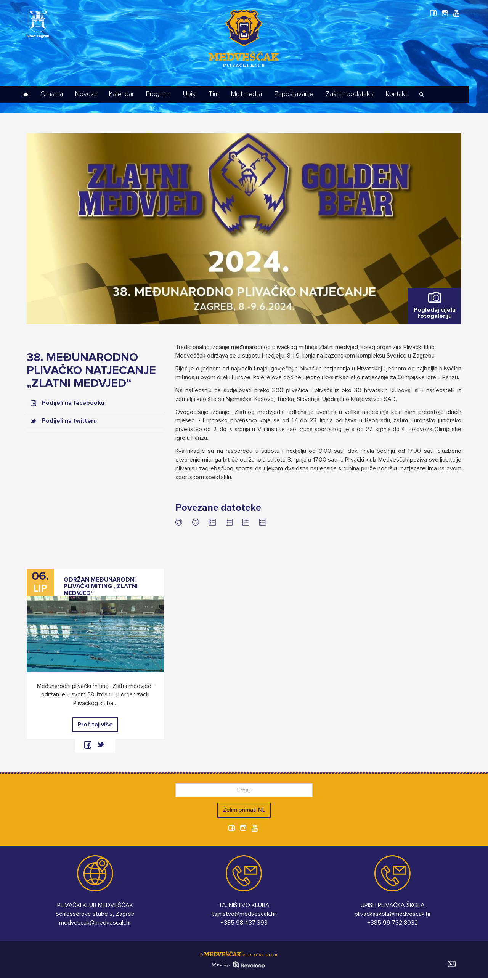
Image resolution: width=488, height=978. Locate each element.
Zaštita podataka (350, 94)
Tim (214, 94)
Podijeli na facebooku (73, 403)
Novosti (86, 94)
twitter (100, 745)
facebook (88, 745)
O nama (51, 94)
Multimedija (246, 94)
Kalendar (121, 94)
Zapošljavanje (293, 94)
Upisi (189, 94)
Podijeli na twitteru (69, 421)
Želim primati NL (244, 810)
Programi (158, 94)
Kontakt (396, 94)
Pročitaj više (95, 724)
